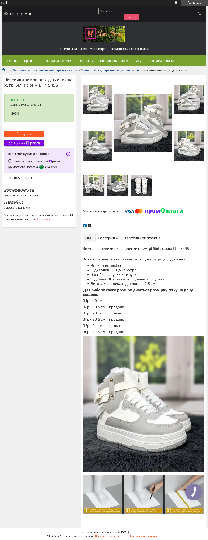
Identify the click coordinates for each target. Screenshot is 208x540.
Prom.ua (124, 532)
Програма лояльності (163, 61)
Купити (26, 134)
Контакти (87, 61)
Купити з (27, 143)
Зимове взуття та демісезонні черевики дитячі (45, 70)
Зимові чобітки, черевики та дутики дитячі (110, 70)
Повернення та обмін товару (120, 61)
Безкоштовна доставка (19, 189)
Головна (11, 61)
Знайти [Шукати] (131, 17)
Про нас (29, 61)
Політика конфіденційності (145, 535)
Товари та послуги (57, 61)
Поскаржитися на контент (111, 535)
